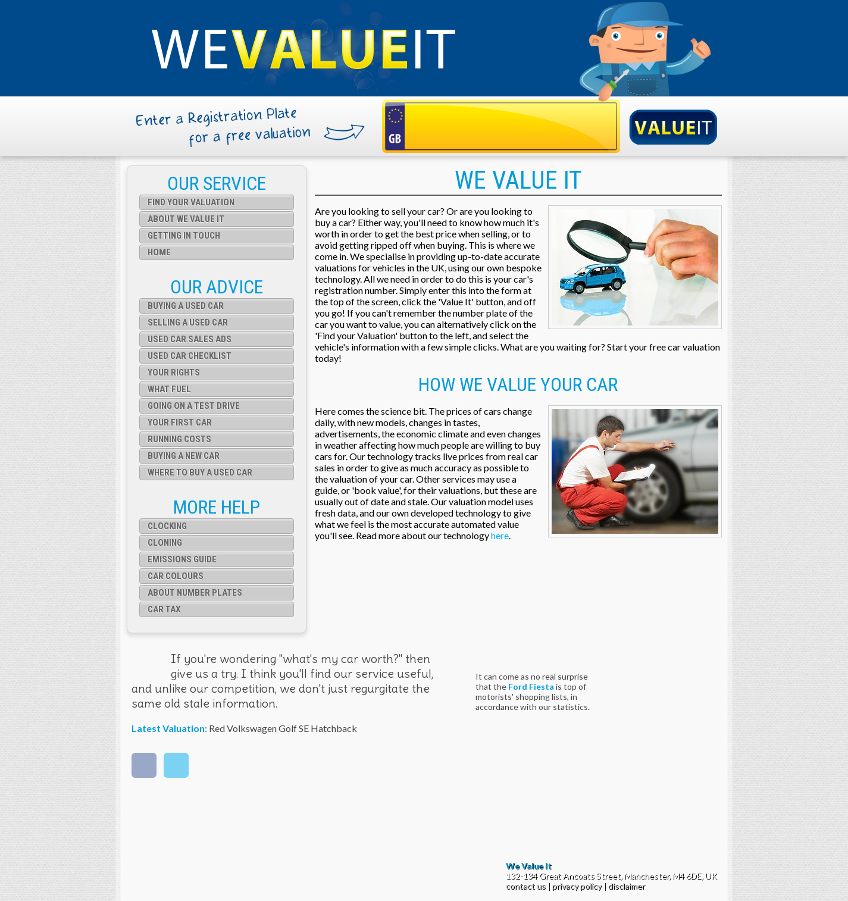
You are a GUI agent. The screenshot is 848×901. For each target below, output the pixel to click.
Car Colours (176, 576)
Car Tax (164, 609)
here (500, 535)
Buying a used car (186, 306)
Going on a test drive (194, 406)
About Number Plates (195, 592)
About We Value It (186, 219)
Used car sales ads (189, 339)
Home (159, 252)
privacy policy (577, 886)
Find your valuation (191, 202)
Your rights (174, 372)
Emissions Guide (182, 559)
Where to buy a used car (200, 472)
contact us (526, 886)
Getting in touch (184, 235)
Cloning (165, 542)
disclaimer (626, 886)
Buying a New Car (184, 455)
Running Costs (179, 439)
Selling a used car (188, 322)
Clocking (167, 526)
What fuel (169, 389)
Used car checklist (189, 356)
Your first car (180, 422)
